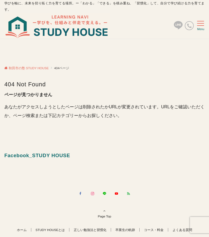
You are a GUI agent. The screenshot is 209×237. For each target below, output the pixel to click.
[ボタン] (178, 27)
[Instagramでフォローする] (92, 193)
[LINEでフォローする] (104, 193)
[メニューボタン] (201, 26)
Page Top (104, 213)
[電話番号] (189, 25)
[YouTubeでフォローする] (116, 193)
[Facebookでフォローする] (80, 193)
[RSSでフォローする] (128, 193)
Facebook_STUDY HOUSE (37, 155)
